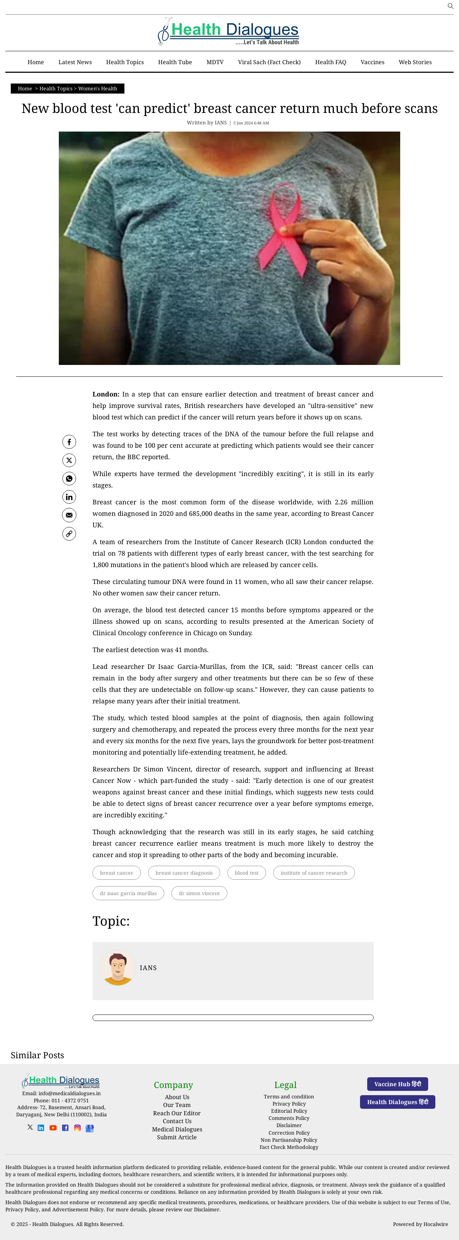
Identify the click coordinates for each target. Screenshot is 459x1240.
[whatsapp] (69, 479)
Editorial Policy (289, 1110)
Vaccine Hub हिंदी (397, 1084)
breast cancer (116, 872)
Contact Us (177, 1121)
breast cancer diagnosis (184, 872)
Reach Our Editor (177, 1113)
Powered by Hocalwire (420, 1221)
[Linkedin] (69, 498)
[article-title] (118, 967)
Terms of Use (433, 1200)
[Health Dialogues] (89, 1128)
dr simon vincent (199, 893)
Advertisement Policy (77, 1208)
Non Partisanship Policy (289, 1138)
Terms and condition (289, 1096)
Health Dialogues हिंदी (397, 1102)
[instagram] (77, 1130)
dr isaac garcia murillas (128, 893)
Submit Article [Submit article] (177, 1137)
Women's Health (97, 88)
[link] (69, 535)
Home (26, 88)
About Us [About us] (177, 1097)
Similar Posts (37, 1055)
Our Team (177, 1105)
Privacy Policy (289, 1103)
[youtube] (53, 1130)
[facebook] (69, 442)
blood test (247, 872)
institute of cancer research (314, 872)
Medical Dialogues (177, 1129)
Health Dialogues (52, 1221)
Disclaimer (289, 1124)
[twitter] (69, 460)
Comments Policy (289, 1117)
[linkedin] (41, 1130)
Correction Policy (289, 1131)
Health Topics (55, 88)
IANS (148, 967)
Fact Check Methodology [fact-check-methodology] (289, 1145)
